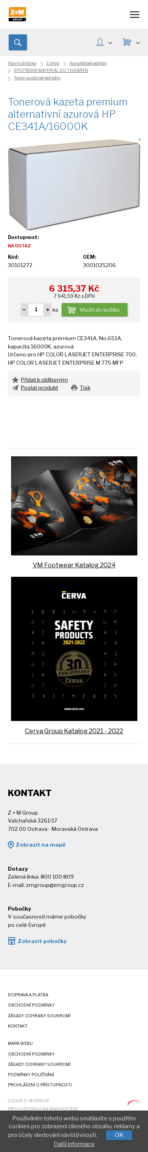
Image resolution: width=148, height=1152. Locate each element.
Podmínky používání (31, 1074)
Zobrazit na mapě (41, 844)
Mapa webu (20, 1043)
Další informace (74, 1144)
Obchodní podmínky (31, 1005)
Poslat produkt (39, 387)
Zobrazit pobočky (42, 941)
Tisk (85, 387)
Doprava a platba (28, 995)
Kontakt (18, 1026)
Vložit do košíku (100, 310)
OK (119, 1135)
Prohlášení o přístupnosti (40, 1085)
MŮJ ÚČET (110, 42)
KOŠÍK (137, 42)
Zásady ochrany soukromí (39, 1015)
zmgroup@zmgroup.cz (55, 885)
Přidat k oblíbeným (44, 379)
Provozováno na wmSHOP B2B (43, 1109)
